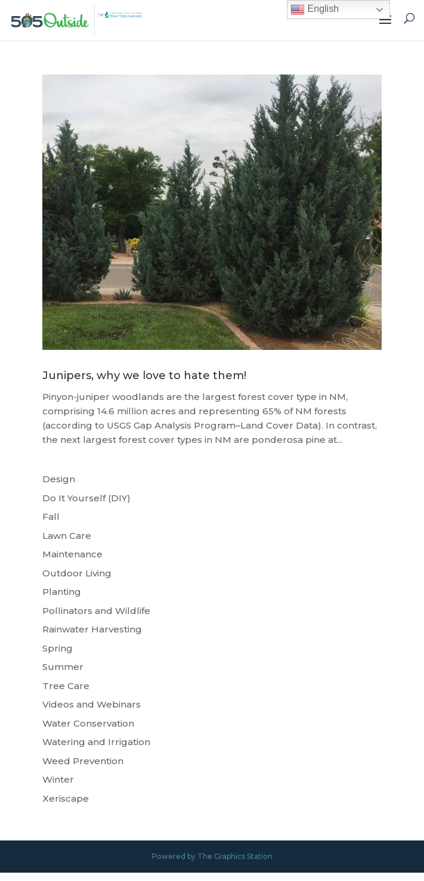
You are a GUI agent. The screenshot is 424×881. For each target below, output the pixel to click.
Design (58, 479)
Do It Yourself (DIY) (86, 498)
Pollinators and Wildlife (96, 610)
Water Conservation (88, 723)
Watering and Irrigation (96, 741)
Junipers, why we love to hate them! (144, 375)
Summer (62, 666)
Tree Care (65, 685)
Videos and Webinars (91, 704)
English (314, 9)
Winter (58, 779)
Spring (57, 648)
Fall (51, 516)
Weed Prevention (82, 761)
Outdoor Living (77, 573)
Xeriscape (65, 798)
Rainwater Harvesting (92, 629)
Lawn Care (66, 535)
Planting (61, 591)
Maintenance (72, 554)
